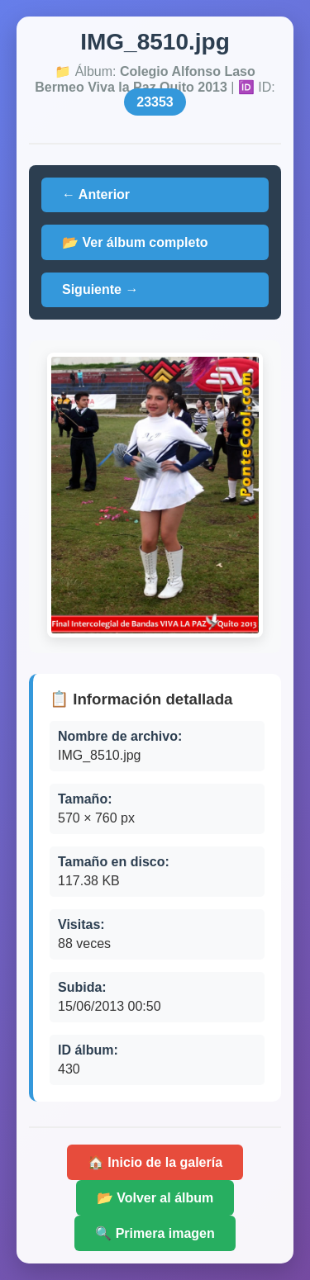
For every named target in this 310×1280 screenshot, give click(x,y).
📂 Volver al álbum (155, 1198)
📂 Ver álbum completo (134, 242)
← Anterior (96, 194)
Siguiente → (100, 289)
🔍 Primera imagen (155, 1233)
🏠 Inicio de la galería (155, 1162)
